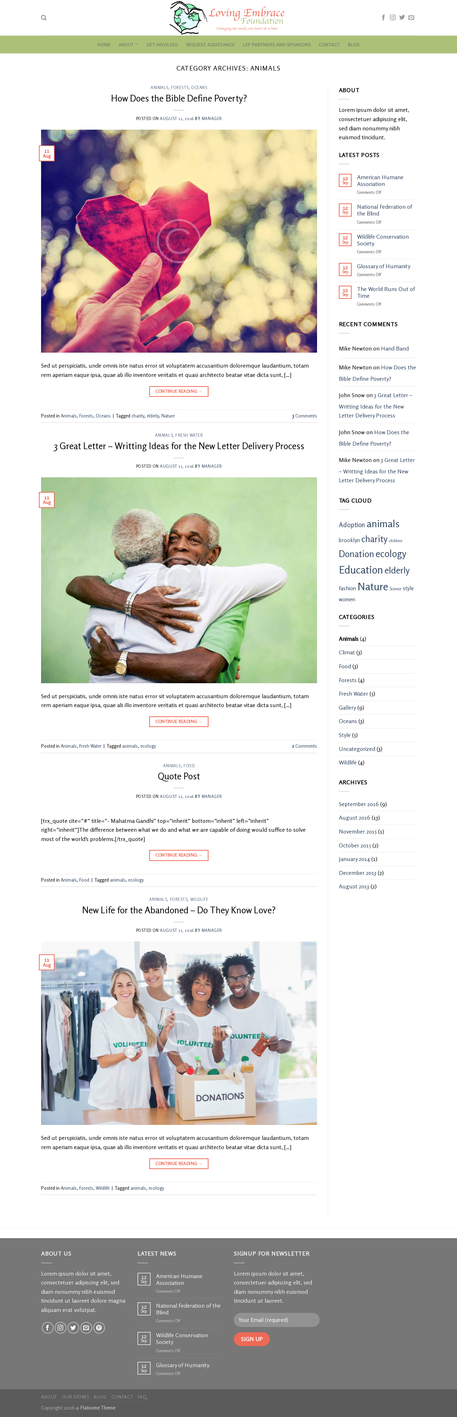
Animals (160, 87)
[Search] (43, 18)
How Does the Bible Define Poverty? (179, 98)
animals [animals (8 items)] (383, 524)
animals (130, 746)
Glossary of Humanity (383, 266)
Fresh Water (189, 435)
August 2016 (354, 817)
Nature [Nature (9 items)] (372, 586)
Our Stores (75, 1397)
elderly (153, 416)
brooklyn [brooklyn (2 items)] (349, 540)
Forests (180, 87)
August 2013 (354, 886)
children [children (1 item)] (395, 541)
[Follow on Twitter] (402, 18)
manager (212, 118)
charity (137, 416)
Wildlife (199, 899)
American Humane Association (380, 180)
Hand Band (395, 348)
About (129, 44)
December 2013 (357, 872)
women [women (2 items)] (347, 599)
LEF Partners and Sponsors (277, 44)
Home (104, 44)
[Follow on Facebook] (383, 18)
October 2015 (355, 845)
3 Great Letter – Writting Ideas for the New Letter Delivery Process (179, 445)
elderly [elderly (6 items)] (397, 570)
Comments (304, 416)
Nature (168, 416)
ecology (148, 746)
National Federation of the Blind (384, 210)
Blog (354, 44)
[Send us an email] (411, 18)
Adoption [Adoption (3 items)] (352, 525)
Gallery (347, 707)
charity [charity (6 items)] (374, 538)
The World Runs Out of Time (386, 292)
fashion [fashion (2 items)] (347, 588)
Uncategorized (357, 748)
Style (345, 734)
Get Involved (162, 44)
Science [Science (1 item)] (395, 589)
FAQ (142, 1397)
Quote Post (179, 776)
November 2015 (358, 831)
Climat (347, 652)
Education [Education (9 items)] (361, 569)
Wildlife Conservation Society (383, 240)
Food (189, 765)
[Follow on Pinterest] (99, 1328)
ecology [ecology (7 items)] (391, 553)
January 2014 (354, 858)
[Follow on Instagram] (393, 18)
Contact (329, 44)
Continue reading (179, 391)
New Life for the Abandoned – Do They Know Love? (179, 909)
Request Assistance (210, 44)
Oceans (199, 87)
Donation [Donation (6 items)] (356, 553)
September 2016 (359, 804)
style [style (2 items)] (408, 588)
